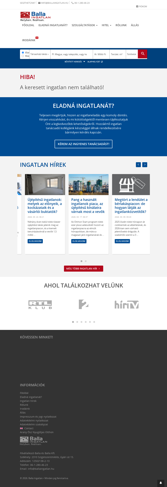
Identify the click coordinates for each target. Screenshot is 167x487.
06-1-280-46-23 (80, 2)
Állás (135, 25)
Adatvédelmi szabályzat (34, 424)
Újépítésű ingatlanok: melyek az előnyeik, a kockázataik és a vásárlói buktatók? (83, 205)
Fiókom (141, 6)
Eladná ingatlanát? (53, 25)
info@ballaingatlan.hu (53, 2)
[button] (160, 483)
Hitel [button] (106, 25)
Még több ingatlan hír (83, 268)
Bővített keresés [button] (75, 61)
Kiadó (27, 55)
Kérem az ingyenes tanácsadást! (83, 144)
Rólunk (121, 25)
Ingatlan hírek (43, 164)
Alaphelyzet (95, 61)
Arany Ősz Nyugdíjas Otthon (37, 432)
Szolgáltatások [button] (85, 25)
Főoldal (28, 25)
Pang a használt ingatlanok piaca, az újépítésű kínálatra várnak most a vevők (126, 205)
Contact (27, 428)
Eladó (27, 52)
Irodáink (29, 39)
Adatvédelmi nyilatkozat (34, 420)
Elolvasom (30, 245)
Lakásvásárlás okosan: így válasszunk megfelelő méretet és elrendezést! (39, 207)
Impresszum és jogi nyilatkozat (38, 416)
